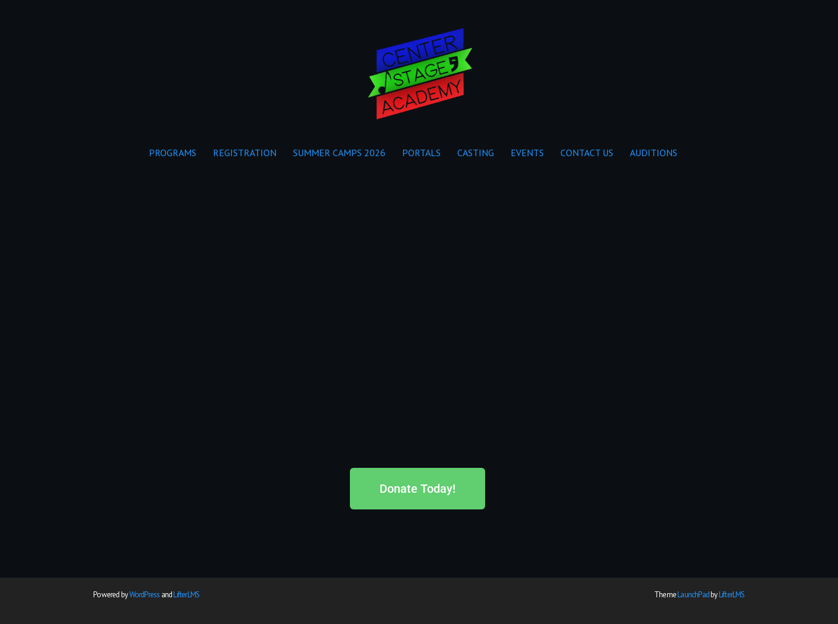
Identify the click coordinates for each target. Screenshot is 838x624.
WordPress (144, 595)
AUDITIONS (653, 153)
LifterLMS (186, 595)
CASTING (475, 153)
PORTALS (421, 153)
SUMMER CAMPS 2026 (339, 153)
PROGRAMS (172, 153)
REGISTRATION (244, 153)
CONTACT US (586, 153)
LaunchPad (693, 595)
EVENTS (527, 153)
